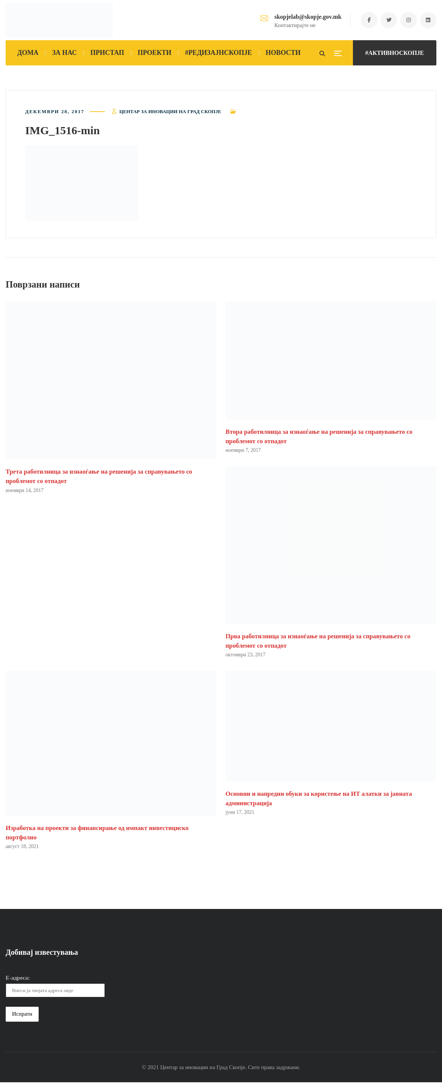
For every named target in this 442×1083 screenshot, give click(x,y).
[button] (81, 183)
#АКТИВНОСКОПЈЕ (394, 53)
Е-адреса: (18, 978)
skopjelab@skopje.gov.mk (305, 17)
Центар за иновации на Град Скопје (170, 112)
